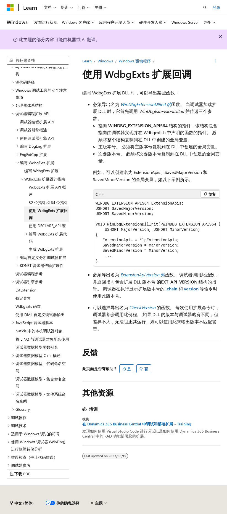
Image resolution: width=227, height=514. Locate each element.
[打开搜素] (204, 7)
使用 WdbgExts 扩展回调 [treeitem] (48, 214)
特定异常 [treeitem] (23, 298)
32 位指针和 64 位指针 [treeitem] (48, 202)
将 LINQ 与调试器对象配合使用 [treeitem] (42, 339)
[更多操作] (215, 61)
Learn (87, 60)
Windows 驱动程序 (135, 60)
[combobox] (38, 60)
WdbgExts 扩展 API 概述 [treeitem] (47, 190)
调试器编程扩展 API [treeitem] (37, 121)
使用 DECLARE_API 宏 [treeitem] (47, 225)
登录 (216, 7)
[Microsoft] (10, 7)
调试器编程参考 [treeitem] (29, 273)
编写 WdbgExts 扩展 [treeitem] (41, 170)
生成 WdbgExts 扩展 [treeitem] (46, 249)
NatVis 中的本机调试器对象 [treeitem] (38, 330)
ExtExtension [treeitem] (25, 290)
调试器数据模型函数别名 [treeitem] (36, 347)
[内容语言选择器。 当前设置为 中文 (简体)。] (22, 503)
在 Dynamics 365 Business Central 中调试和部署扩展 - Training (136, 424)
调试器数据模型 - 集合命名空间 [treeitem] (40, 382)
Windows (105, 60)
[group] (156, 232)
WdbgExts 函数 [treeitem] (28, 306)
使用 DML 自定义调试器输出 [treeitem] (40, 314)
